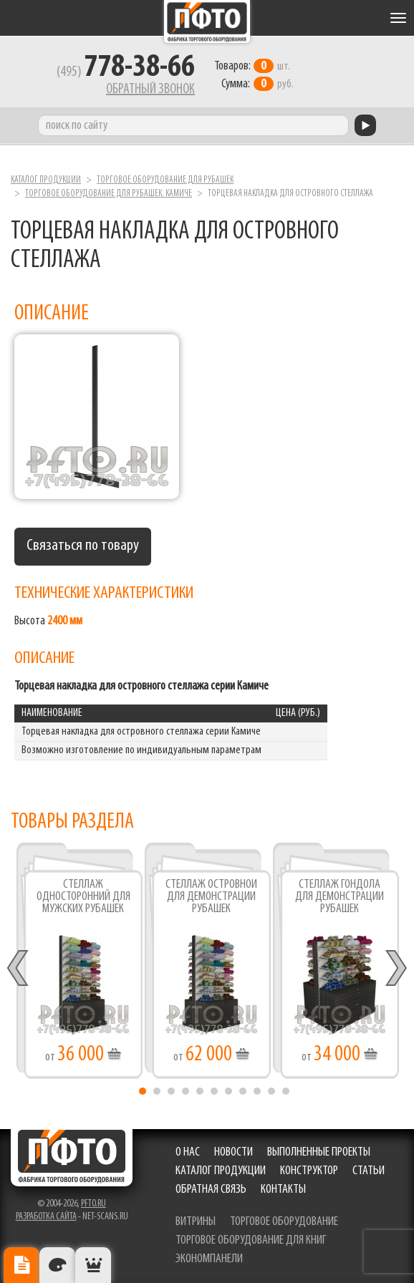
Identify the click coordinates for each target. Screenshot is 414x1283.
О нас (187, 1152)
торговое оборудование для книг (251, 1240)
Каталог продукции (46, 180)
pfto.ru (93, 1204)
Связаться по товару (83, 546)
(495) (126, 72)
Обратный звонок (150, 89)
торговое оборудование (284, 1222)
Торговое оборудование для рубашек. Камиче (108, 193)
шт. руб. (254, 75)
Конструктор (309, 1171)
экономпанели (209, 1259)
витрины (195, 1222)
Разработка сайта (46, 1216)
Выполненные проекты (318, 1152)
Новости (233, 1152)
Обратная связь (210, 1189)
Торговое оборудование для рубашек (165, 180)
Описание (21, 1265)
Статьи (368, 1171)
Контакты (283, 1189)
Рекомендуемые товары (93, 1265)
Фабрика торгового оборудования (207, 21)
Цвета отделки (57, 1265)
